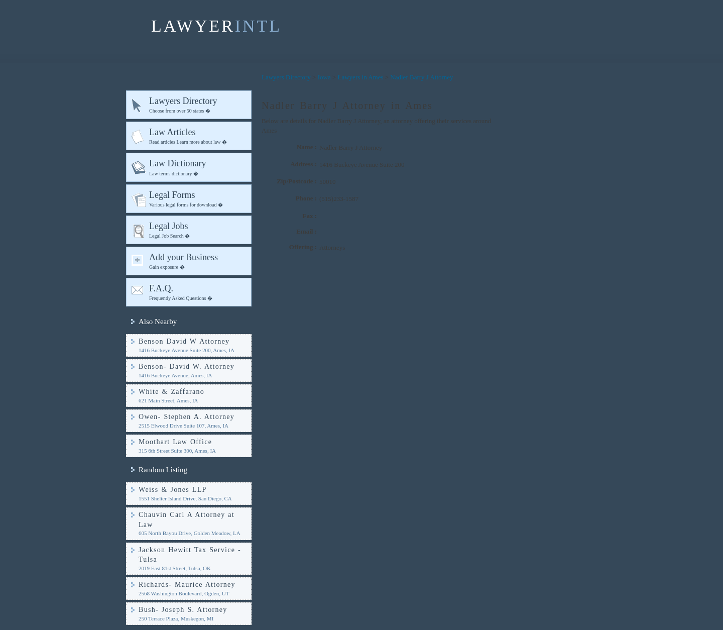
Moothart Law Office (175, 442)
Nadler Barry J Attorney (421, 77)
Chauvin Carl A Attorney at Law (186, 520)
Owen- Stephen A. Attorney (186, 417)
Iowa (324, 77)
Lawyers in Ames (361, 77)
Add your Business (198, 261)
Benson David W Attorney (184, 341)
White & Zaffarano (171, 391)
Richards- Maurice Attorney (187, 584)
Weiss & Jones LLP (173, 489)
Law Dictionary (198, 167)
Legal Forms (198, 199)
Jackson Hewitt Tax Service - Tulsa (190, 555)
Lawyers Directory (198, 105)
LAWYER (216, 26)
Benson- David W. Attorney (186, 366)
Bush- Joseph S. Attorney (183, 609)
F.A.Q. (198, 292)
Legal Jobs (198, 230)
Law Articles (198, 136)
